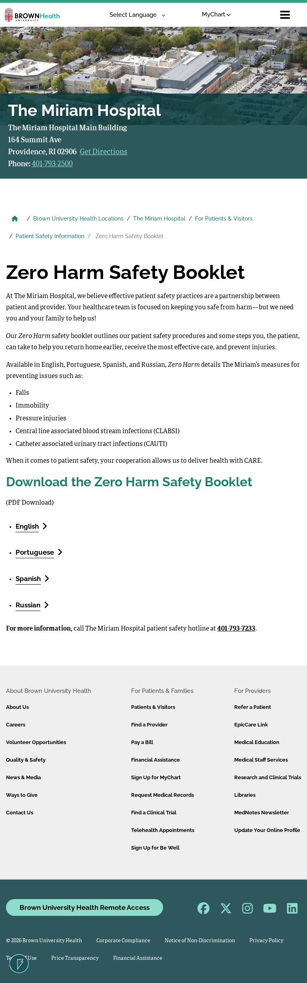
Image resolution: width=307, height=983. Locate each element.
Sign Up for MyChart (156, 777)
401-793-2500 (52, 164)
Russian (32, 605)
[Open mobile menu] (285, 15)
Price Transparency (75, 958)
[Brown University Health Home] (15, 219)
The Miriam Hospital (159, 218)
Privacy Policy (266, 940)
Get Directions (104, 152)
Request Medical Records (162, 795)
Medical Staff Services (261, 760)
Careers (15, 725)
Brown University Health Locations (78, 218)
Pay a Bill (142, 742)
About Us (17, 707)
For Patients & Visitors (224, 218)
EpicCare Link (251, 725)
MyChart (216, 14)
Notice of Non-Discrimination (200, 940)
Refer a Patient (252, 707)
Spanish (32, 578)
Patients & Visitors (153, 707)
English (31, 526)
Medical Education (256, 742)
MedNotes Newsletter (261, 813)
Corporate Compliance (123, 940)
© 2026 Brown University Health (44, 940)
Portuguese (39, 552)
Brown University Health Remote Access (85, 907)
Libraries (244, 795)
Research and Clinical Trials (267, 777)
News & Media (23, 777)
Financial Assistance (155, 760)
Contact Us (19, 813)
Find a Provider (149, 725)
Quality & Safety (26, 760)
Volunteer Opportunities (36, 742)
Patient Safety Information (50, 236)
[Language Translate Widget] (134, 15)
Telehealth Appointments (162, 830)
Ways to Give (22, 795)
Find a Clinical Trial (153, 813)
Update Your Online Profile (267, 830)
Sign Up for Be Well (155, 848)
